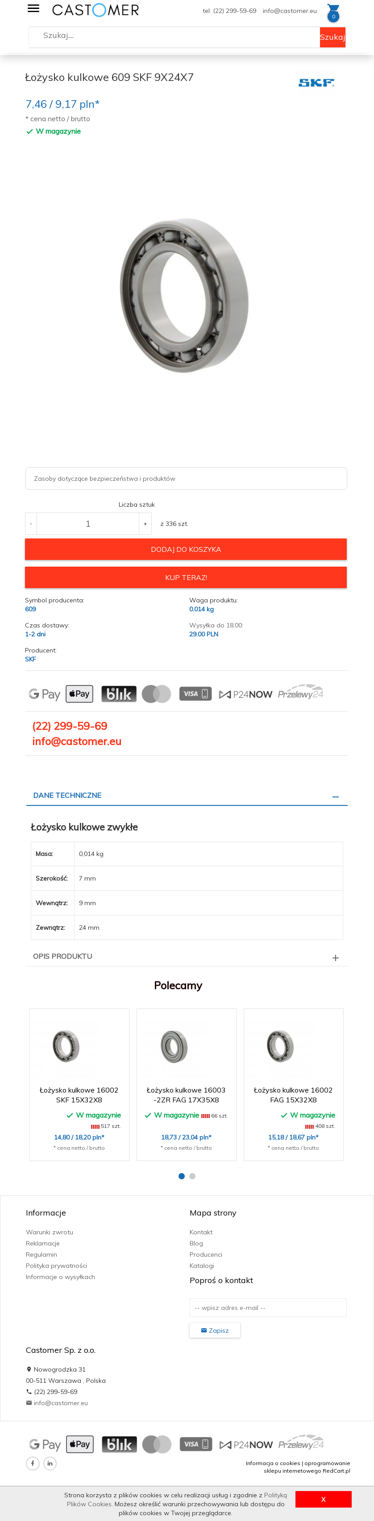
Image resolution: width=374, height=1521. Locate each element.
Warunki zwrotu (49, 1232)
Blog (196, 1243)
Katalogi (202, 1265)
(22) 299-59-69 (69, 725)
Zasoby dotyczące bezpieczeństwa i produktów (104, 479)
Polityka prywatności (56, 1265)
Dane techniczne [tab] (67, 795)
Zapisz (215, 1330)
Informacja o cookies (273, 1462)
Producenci (206, 1254)
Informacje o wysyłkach (60, 1276)
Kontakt (201, 1232)
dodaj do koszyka (186, 549)
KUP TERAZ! (186, 577)
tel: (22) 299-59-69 (229, 11)
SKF (30, 659)
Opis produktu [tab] (62, 955)
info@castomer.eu (290, 11)
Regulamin (41, 1254)
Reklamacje (43, 1243)
